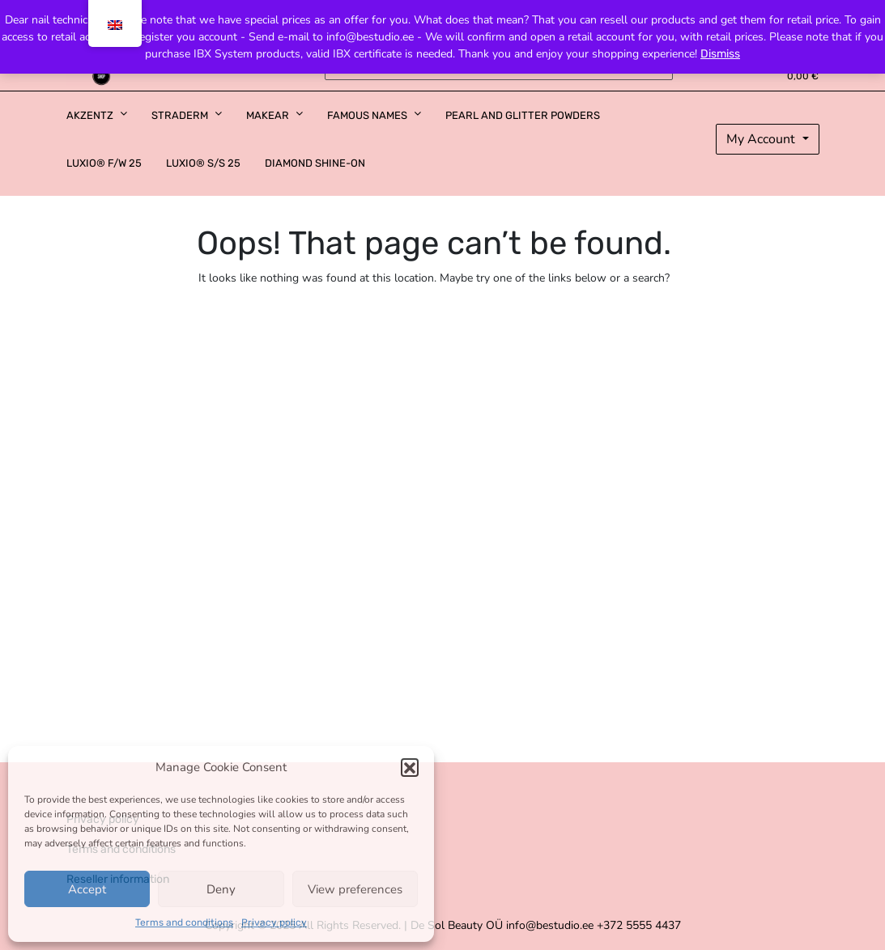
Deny (221, 889)
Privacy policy (274, 922)
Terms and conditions (184, 922)
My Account (762, 139)
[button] (410, 767)
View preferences (355, 889)
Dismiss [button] (720, 54)
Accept (87, 889)
